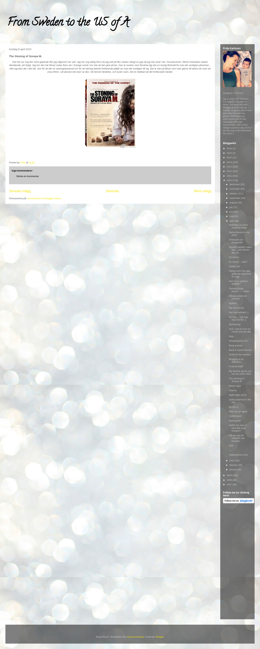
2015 (230, 157)
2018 (230, 148)
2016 (230, 153)
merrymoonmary (135, 636)
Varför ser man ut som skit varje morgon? (238, 428)
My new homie (236, 307)
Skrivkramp (234, 324)
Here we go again (238, 411)
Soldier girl (234, 266)
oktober (233, 193)
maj (231, 216)
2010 (230, 180)
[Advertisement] (237, 562)
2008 (230, 480)
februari (233, 465)
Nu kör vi (233, 407)
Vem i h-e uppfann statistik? (238, 282)
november (234, 188)
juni (231, 211)
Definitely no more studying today (238, 226)
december (234, 184)
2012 (230, 171)
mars (232, 460)
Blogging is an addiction (236, 360)
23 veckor (234, 257)
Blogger (160, 636)
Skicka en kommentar (27, 176)
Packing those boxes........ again (239, 290)
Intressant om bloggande (236, 241)
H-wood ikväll (236, 366)
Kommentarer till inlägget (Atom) (44, 198)
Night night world (237, 395)
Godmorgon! (235, 416)
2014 (230, 162)
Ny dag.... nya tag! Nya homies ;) (238, 318)
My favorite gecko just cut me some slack (240, 372)
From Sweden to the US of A (68, 23)
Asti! (231, 445)
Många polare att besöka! (237, 297)
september (235, 198)
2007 (230, 484)
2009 (230, 475)
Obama (233, 390)
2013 (230, 166)
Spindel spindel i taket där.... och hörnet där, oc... (240, 250)
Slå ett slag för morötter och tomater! (237, 438)
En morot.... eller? (238, 262)
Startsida (112, 191)
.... (230, 450)
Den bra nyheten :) (238, 312)
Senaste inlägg (20, 191)
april (232, 221)
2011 (230, 176)
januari (233, 469)
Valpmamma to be (238, 454)
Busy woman (235, 345)
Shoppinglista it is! (238, 340)
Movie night (235, 386)
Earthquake (235, 420)
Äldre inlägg (202, 191)
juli (231, 207)
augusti (233, 202)
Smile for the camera (239, 354)
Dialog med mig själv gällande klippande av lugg (240, 274)
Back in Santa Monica (240, 350)
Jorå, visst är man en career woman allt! (240, 330)
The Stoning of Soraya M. (236, 380)
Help (231, 336)
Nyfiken (233, 303)
